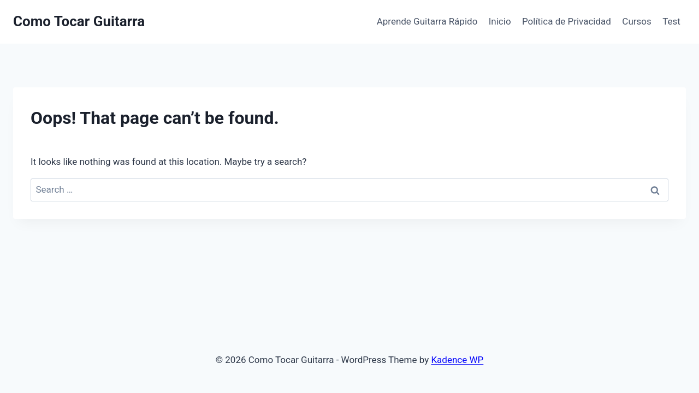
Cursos (636, 21)
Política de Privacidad (566, 21)
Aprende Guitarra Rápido (427, 21)
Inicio (500, 21)
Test (671, 21)
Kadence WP (457, 359)
